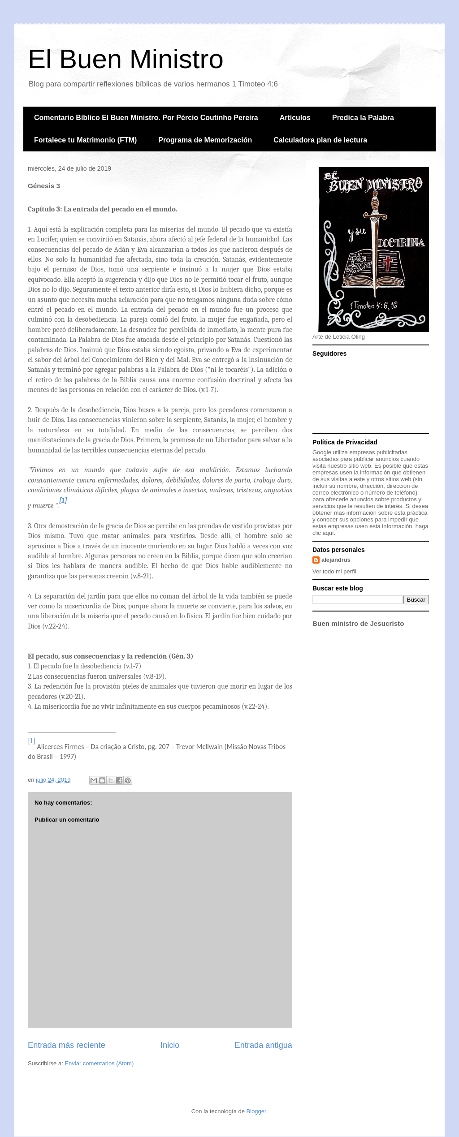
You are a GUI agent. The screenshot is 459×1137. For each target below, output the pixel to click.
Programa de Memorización (205, 140)
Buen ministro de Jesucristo (358, 623)
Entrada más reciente (66, 1045)
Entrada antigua (263, 1045)
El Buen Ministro (126, 59)
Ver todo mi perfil (334, 571)
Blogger (256, 1111)
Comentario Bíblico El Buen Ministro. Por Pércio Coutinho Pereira (146, 117)
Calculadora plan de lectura (320, 140)
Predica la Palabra (363, 117)
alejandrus (336, 559)
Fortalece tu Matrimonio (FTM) (85, 140)
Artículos (295, 117)
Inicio (169, 1045)
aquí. (328, 533)
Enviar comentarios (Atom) (99, 1063)
